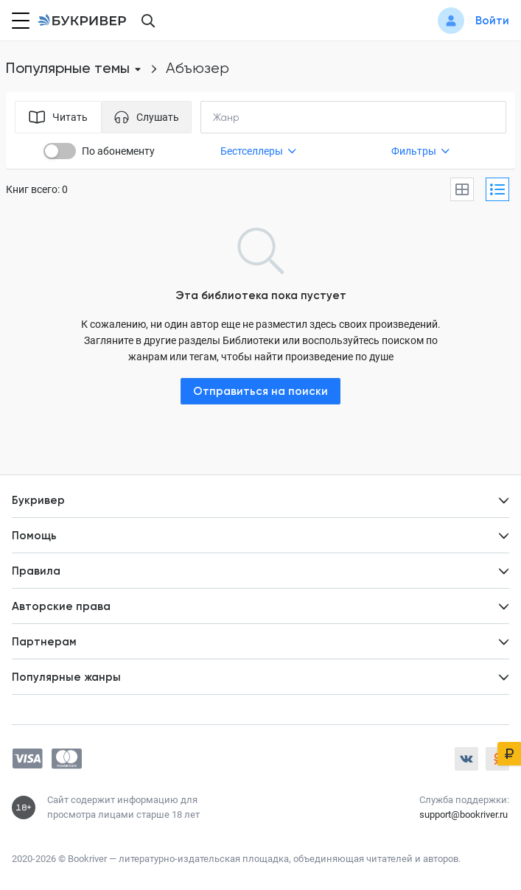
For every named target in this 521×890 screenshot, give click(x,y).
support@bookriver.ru (463, 814)
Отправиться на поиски (260, 391)
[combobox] (256, 117)
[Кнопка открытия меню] (19, 20)
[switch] (59, 151)
